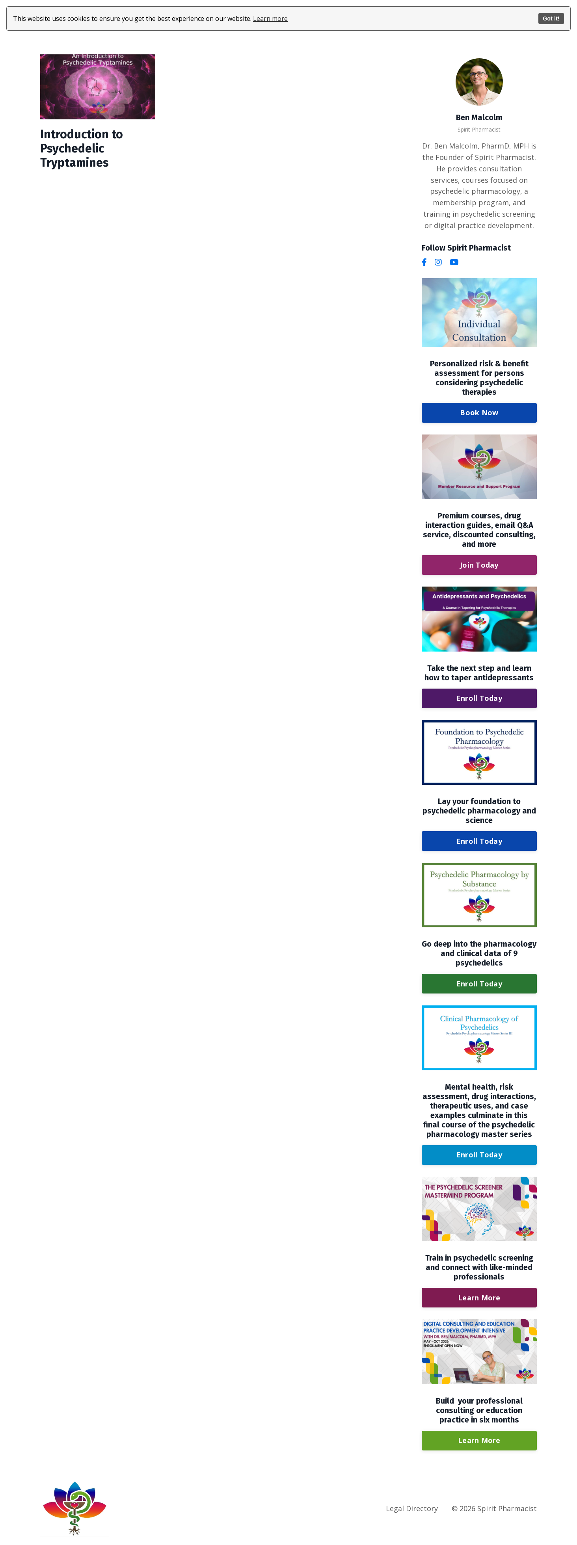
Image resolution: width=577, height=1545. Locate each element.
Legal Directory (412, 1508)
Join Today (479, 565)
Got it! (551, 18)
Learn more (270, 18)
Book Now (479, 412)
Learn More (479, 1297)
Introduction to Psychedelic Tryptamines (81, 148)
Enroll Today (479, 698)
